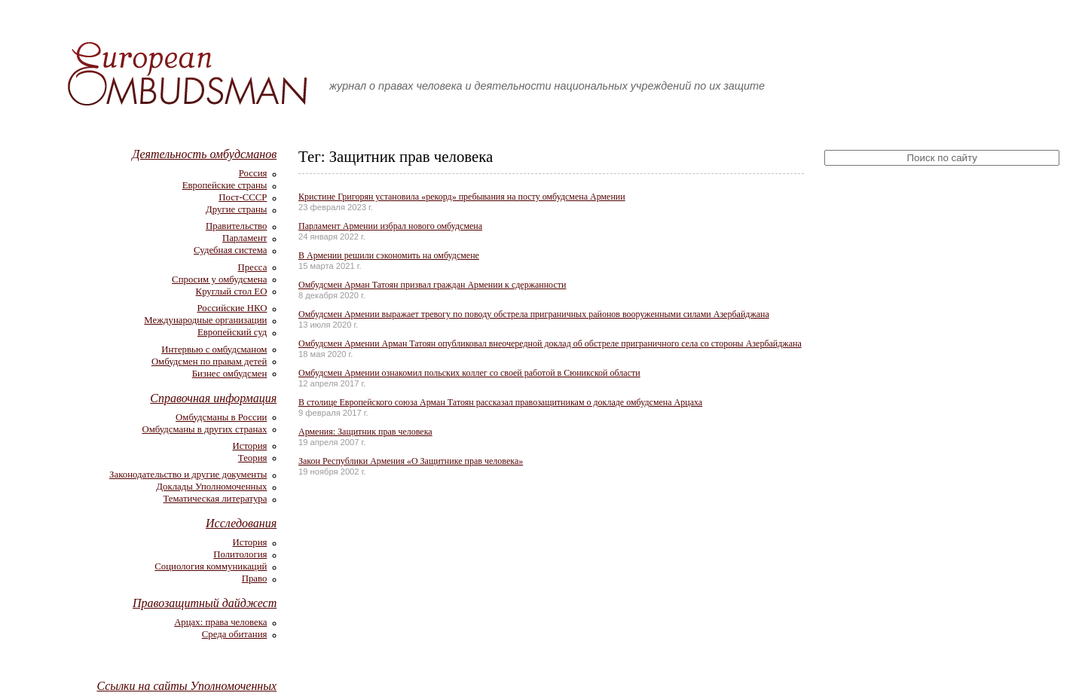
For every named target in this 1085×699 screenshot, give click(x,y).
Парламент (244, 238)
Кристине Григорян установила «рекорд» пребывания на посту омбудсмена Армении (461, 196)
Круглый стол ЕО (231, 291)
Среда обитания (234, 634)
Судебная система (230, 250)
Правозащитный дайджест (205, 603)
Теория (252, 458)
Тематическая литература (215, 498)
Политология (240, 554)
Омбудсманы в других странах (204, 429)
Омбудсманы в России (221, 417)
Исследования (241, 523)
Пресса (252, 267)
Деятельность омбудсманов (204, 154)
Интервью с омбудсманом (214, 349)
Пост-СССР (243, 197)
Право (254, 578)
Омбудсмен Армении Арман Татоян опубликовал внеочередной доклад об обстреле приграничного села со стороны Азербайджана (550, 343)
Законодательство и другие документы (188, 474)
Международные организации (205, 320)
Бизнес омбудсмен (229, 373)
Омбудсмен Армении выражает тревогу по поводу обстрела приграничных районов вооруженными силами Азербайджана (533, 314)
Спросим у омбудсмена (219, 279)
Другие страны (236, 209)
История (250, 446)
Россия (253, 173)
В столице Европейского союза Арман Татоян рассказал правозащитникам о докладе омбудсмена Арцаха (500, 402)
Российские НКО (232, 308)
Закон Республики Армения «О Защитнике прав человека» (410, 461)
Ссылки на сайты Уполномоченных (186, 685)
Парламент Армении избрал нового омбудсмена (390, 226)
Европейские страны (224, 185)
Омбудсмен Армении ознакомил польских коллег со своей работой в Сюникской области (469, 373)
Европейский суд (232, 332)
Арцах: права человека (220, 622)
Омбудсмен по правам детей (209, 361)
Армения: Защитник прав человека (365, 431)
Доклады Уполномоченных (211, 486)
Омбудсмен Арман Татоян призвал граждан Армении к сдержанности (432, 284)
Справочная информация (213, 398)
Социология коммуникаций (210, 566)
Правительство (236, 226)
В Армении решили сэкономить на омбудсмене (388, 255)
